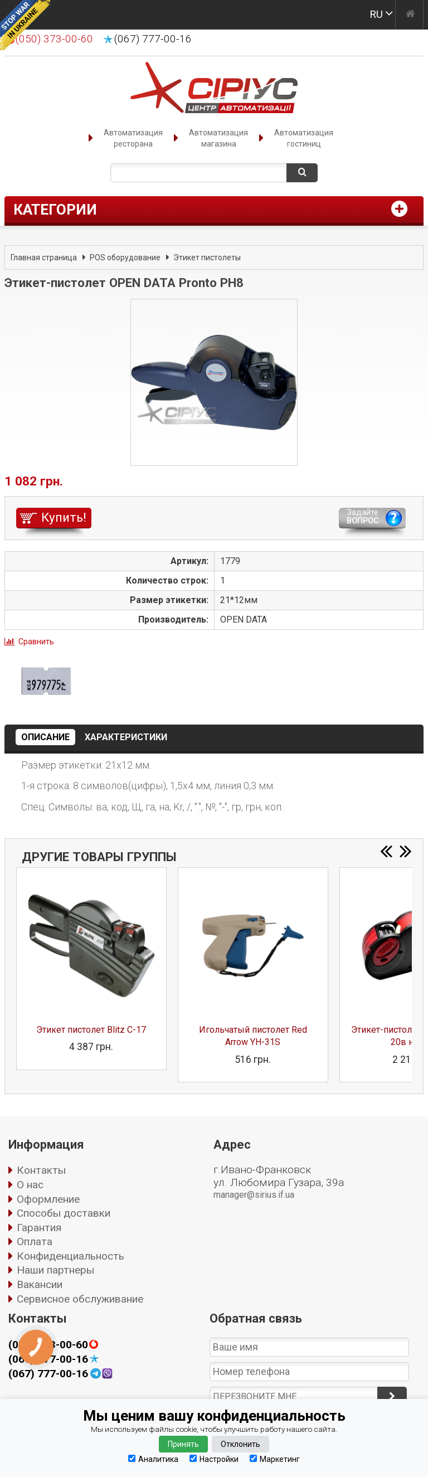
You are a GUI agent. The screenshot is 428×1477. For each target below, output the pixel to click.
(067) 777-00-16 (153, 39)
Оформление (48, 1199)
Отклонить (240, 1444)
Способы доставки (63, 1213)
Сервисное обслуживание (80, 1299)
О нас (30, 1184)
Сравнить (36, 641)
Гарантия (39, 1227)
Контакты (41, 1170)
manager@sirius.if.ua (253, 1194)
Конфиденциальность (70, 1256)
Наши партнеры (55, 1270)
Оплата (34, 1241)
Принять (183, 1444)
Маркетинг (275, 1459)
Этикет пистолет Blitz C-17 (91, 1029)
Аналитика (153, 1459)
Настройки (214, 1459)
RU (376, 14)
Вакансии (39, 1284)
